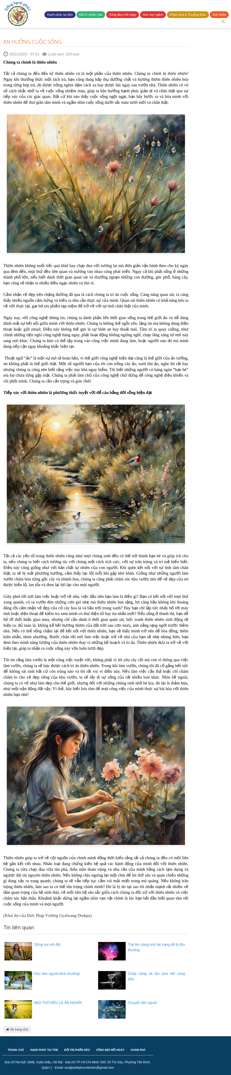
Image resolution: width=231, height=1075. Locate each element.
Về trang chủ (17, 1029)
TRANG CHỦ (16, 1050)
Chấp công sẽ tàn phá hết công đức (156, 976)
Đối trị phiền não (90, 14)
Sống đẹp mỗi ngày (122, 14)
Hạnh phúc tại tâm (60, 14)
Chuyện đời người (142, 1003)
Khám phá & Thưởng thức (188, 14)
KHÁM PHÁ (138, 1050)
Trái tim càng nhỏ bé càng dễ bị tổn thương (156, 947)
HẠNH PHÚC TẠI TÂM (44, 1050)
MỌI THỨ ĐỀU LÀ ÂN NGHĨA (58, 1003)
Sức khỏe (219, 14)
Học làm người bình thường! (57, 974)
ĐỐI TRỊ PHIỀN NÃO (77, 1050)
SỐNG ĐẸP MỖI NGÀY (110, 1050)
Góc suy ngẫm (153, 14)
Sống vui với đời (47, 944)
